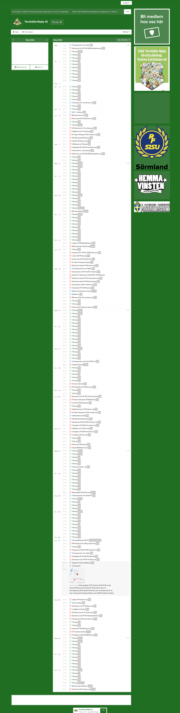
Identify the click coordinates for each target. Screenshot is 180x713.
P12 (79, 64)
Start (16, 32)
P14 (79, 87)
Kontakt (109, 32)
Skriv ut (39, 67)
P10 (79, 74)
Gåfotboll (81, 208)
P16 (79, 122)
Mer (126, 32)
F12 (79, 67)
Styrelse (96, 32)
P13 (79, 96)
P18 (79, 58)
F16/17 (80, 125)
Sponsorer (70, 32)
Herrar (86, 211)
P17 (79, 55)
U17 (103, 48)
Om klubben (43, 32)
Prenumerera (21, 67)
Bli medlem (28, 32)
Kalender (57, 32)
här (70, 12)
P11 (91, 45)
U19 (79, 80)
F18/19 (80, 52)
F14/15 (80, 166)
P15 (79, 71)
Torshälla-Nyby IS (95, 540)
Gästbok (84, 32)
